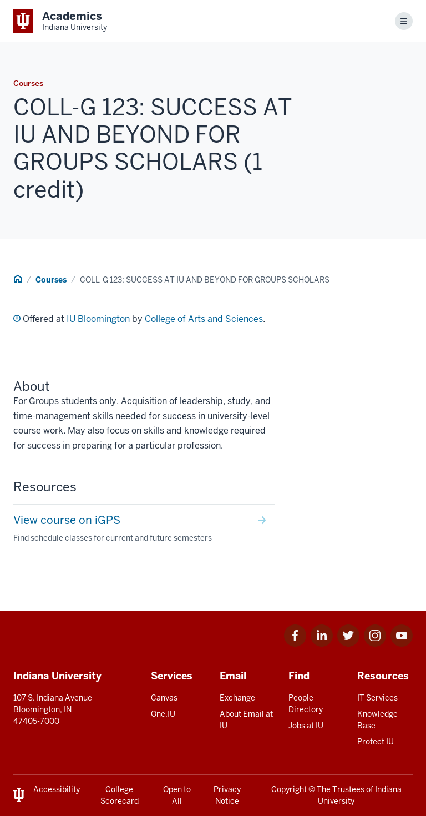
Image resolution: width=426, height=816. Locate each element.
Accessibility (56, 789)
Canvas (164, 698)
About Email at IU (246, 720)
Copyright (289, 789)
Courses (51, 280)
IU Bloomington (98, 319)
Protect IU (375, 742)
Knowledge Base (377, 720)
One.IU (163, 714)
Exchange (237, 698)
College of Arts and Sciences (204, 319)
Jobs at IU (305, 726)
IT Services (377, 698)
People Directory (305, 703)
